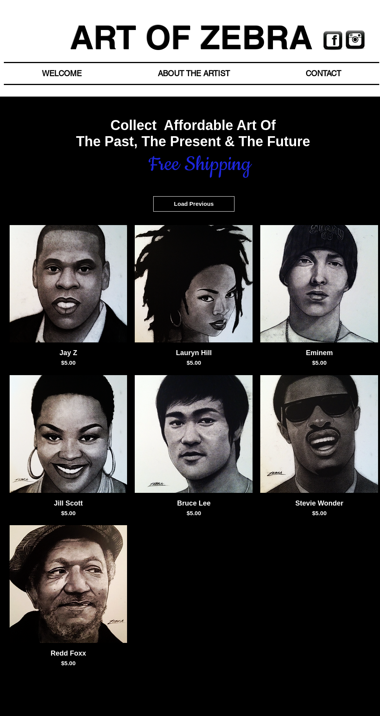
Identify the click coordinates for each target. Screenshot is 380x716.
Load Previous (194, 203)
